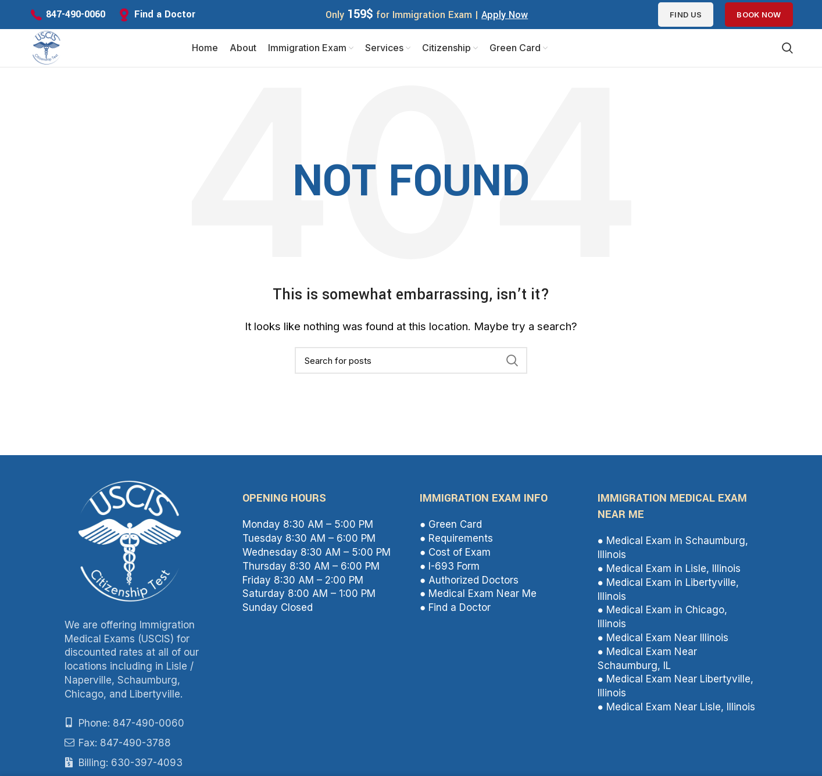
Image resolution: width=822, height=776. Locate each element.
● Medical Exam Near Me (478, 596)
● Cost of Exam (455, 555)
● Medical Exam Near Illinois (663, 640)
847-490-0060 (75, 14)
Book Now (759, 14)
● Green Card (451, 528)
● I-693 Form (450, 569)
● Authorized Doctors (469, 583)
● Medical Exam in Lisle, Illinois (669, 571)
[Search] (411, 363)
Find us (686, 14)
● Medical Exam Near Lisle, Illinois (676, 710)
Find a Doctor (164, 14)
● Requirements (456, 541)
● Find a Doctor (455, 610)
